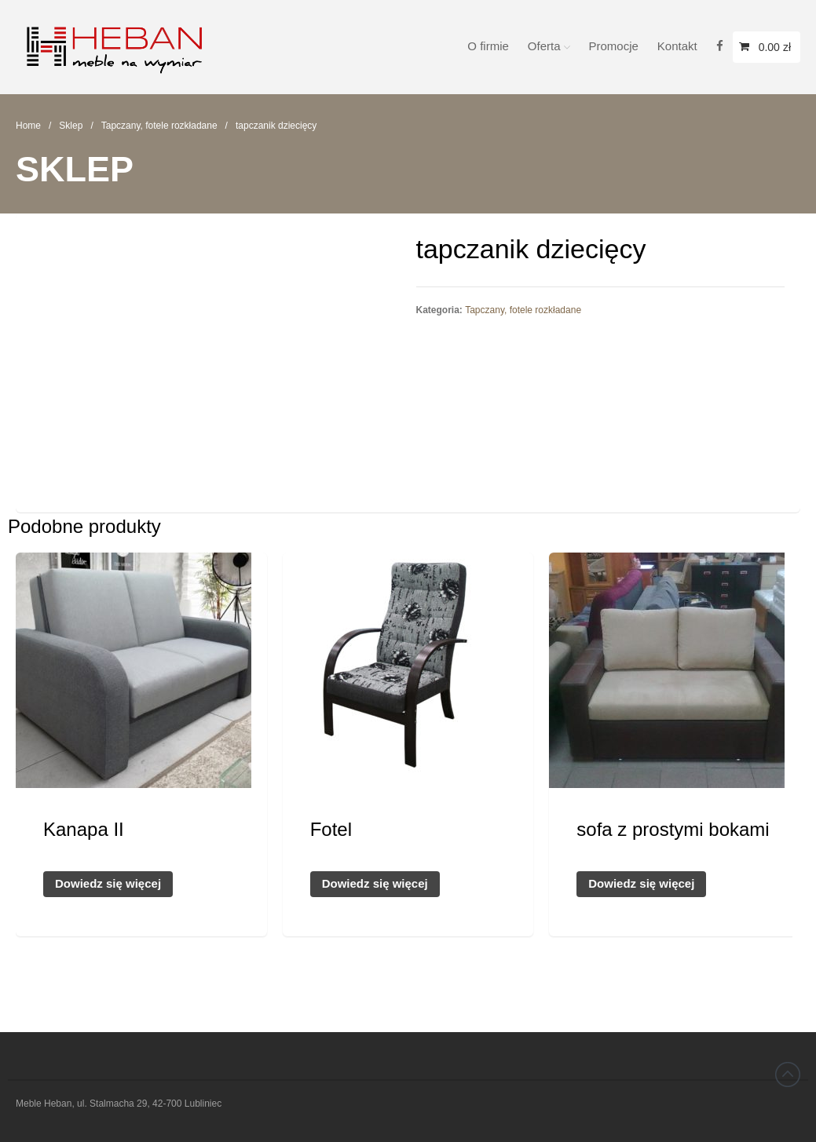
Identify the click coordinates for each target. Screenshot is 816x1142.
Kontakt (677, 46)
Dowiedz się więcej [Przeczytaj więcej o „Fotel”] (375, 883)
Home (28, 125)
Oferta (544, 46)
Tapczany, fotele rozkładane (159, 125)
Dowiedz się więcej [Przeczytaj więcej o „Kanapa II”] (108, 883)
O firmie (488, 46)
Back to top (787, 1074)
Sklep (70, 125)
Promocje (614, 46)
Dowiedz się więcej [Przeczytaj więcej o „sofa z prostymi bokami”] (641, 883)
